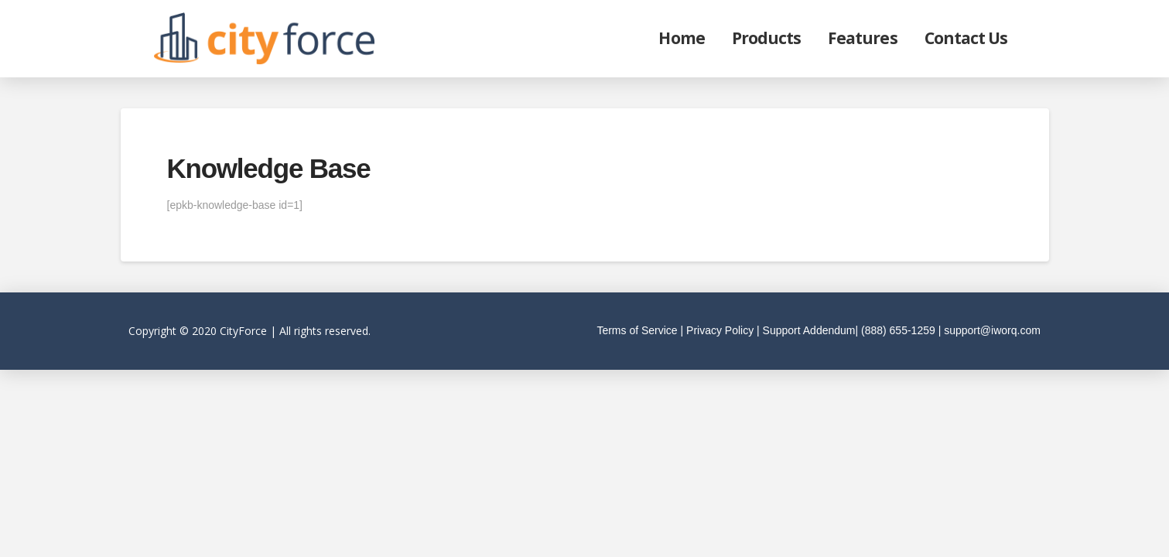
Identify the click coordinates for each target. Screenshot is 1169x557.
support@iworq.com (992, 330)
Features (862, 38)
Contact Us (966, 38)
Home (681, 38)
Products (766, 38)
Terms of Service (636, 330)
